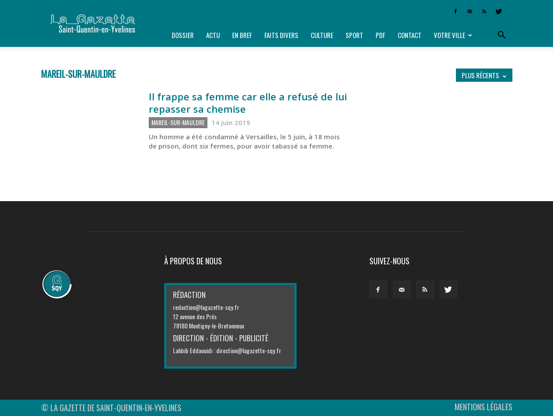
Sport (354, 35)
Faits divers (281, 35)
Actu (213, 35)
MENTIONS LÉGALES (483, 407)
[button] (501, 35)
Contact (409, 35)
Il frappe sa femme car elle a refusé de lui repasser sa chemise (248, 102)
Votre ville (453, 35)
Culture (322, 35)
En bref (242, 35)
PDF (380, 35)
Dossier (183, 35)
